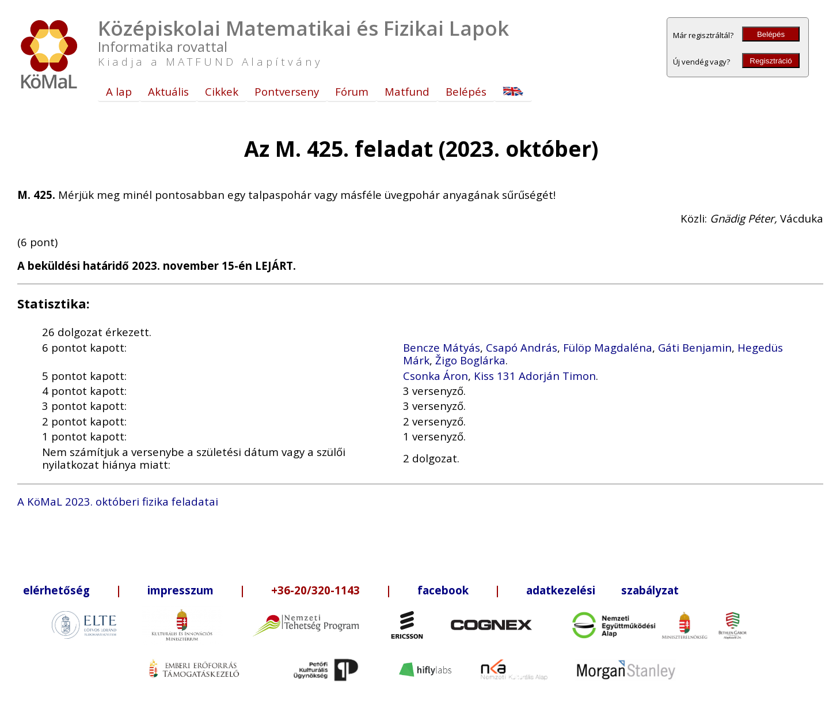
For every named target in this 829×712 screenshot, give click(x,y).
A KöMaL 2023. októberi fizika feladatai (117, 501)
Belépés (771, 34)
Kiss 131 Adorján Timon (535, 375)
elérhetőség (56, 590)
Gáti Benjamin (695, 347)
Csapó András (521, 347)
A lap (119, 91)
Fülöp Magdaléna (607, 347)
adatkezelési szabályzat (602, 590)
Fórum (351, 91)
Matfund (407, 91)
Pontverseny (286, 91)
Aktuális (168, 91)
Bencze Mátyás (441, 347)
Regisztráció (771, 60)
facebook (443, 590)
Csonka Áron (435, 375)
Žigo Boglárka (470, 360)
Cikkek (221, 91)
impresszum (180, 590)
